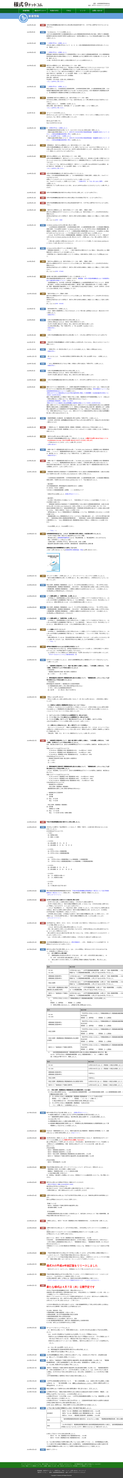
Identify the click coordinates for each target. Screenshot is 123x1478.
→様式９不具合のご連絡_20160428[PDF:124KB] (60, 1184)
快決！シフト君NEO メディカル (83, 1466)
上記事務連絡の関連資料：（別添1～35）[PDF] (60, 401)
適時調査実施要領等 (63, 537)
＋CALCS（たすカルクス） (66, 1466)
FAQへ (50, 330)
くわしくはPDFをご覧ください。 (56, 81)
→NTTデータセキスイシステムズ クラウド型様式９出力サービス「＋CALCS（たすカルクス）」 (74, 1280)
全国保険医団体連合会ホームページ (57, 391)
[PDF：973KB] (59, 271)
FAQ (69, 10)
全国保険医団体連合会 (103, 3)
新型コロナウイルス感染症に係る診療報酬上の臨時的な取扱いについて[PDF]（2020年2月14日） (74, 403)
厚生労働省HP (76, 942)
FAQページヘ (75, 1133)
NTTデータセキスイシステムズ (101, 5)
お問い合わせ (97, 10)
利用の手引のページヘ (71, 494)
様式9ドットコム (28, 4)
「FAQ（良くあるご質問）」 (96, 181)
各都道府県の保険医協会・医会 (74, 550)
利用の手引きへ (52, 455)
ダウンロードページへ (54, 894)
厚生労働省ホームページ (100, 389)
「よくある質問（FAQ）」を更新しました (59, 136)
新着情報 (26, 10)
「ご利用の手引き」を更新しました (57, 43)
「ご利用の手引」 (82, 181)
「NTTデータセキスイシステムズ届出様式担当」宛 (62, 654)
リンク (83, 10)
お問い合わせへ (52, 444)
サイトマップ (82, 1470)
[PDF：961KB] (59, 303)
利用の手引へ (51, 314)
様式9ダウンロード (40, 10)
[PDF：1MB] (58, 220)
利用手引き (54, 10)
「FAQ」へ (52, 530)
